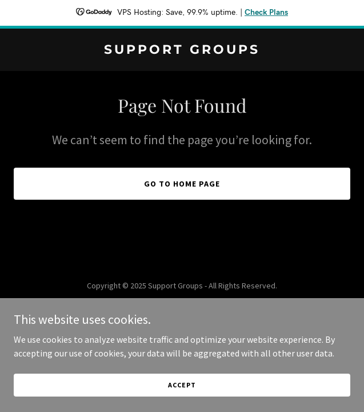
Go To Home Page (182, 184)
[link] (182, 50)
